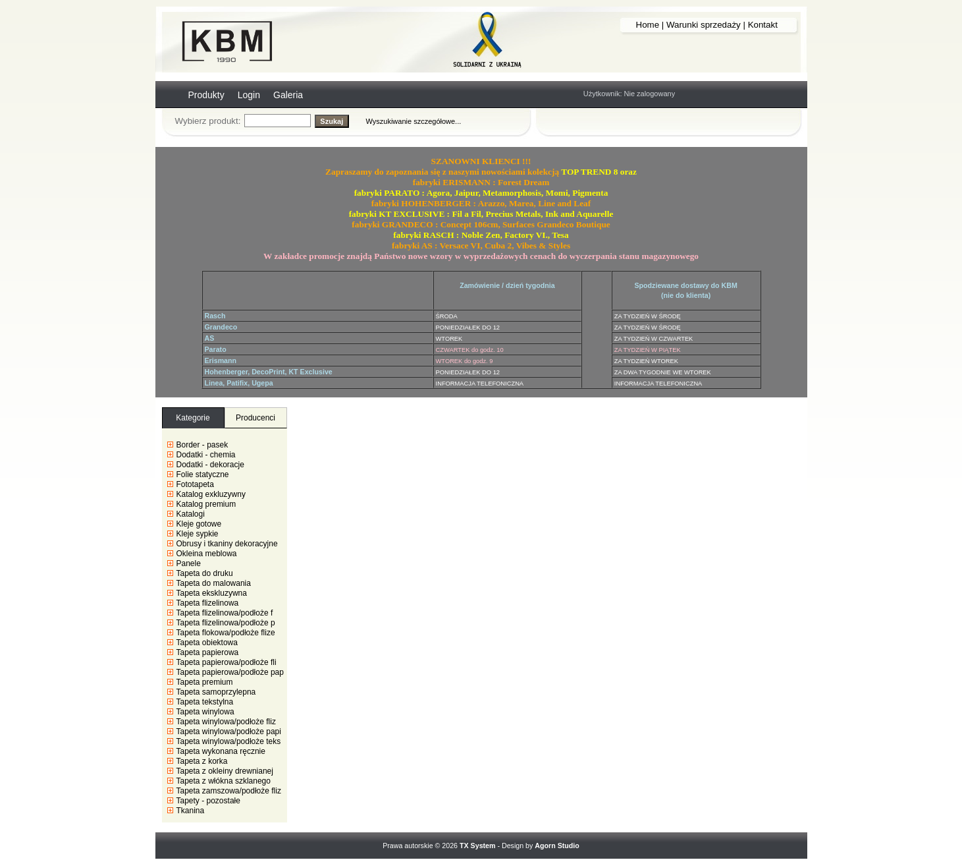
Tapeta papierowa (207, 652)
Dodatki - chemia (206, 454)
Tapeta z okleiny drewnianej (224, 771)
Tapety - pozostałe (208, 800)
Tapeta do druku (204, 573)
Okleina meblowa (206, 553)
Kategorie (192, 417)
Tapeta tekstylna (205, 701)
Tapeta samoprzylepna (216, 692)
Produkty (206, 95)
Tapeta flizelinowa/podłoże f (224, 613)
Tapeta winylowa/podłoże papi (228, 731)
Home (648, 25)
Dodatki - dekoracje (210, 464)
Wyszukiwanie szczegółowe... (414, 121)
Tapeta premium (204, 682)
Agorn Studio (557, 845)
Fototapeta (195, 484)
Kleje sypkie (197, 533)
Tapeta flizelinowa (207, 603)
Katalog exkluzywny (211, 494)
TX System (478, 845)
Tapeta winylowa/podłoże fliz (226, 721)
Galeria (288, 95)
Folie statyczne (202, 474)
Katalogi (190, 514)
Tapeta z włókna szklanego (223, 781)
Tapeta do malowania (213, 583)
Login (249, 95)
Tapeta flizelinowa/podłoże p (225, 622)
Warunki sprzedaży (703, 25)
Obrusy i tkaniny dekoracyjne (227, 543)
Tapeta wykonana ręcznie (220, 751)
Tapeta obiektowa (207, 642)
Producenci (255, 417)
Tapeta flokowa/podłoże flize (225, 632)
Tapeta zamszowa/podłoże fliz (228, 790)
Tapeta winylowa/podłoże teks (228, 741)
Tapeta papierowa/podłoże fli (226, 662)
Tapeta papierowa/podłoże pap (230, 672)
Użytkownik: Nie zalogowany (629, 94)
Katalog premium (206, 504)
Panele (188, 563)
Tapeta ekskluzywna (211, 593)
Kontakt (763, 25)
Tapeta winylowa (205, 711)
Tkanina (190, 810)
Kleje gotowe (199, 524)
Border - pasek (202, 444)
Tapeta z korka (202, 761)
